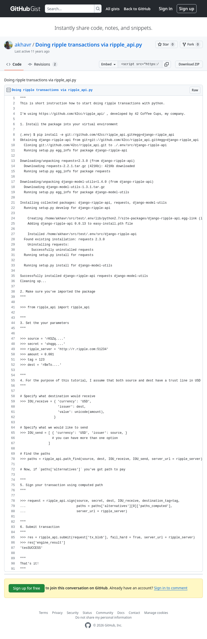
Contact (134, 613)
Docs (121, 613)
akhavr (23, 44)
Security (73, 613)
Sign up (186, 9)
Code (14, 64)
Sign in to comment (170, 587)
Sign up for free (26, 588)
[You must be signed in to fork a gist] (191, 44)
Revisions (43, 64)
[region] (103, 334)
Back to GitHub (137, 8)
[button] (166, 64)
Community (104, 613)
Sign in (166, 9)
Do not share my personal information (103, 617)
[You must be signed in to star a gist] (166, 44)
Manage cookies (156, 613)
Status (87, 613)
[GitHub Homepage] (88, 625)
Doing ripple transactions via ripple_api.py (88, 44)
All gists (113, 8)
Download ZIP (189, 64)
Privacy (57, 613)
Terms (43, 613)
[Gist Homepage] (25, 8)
